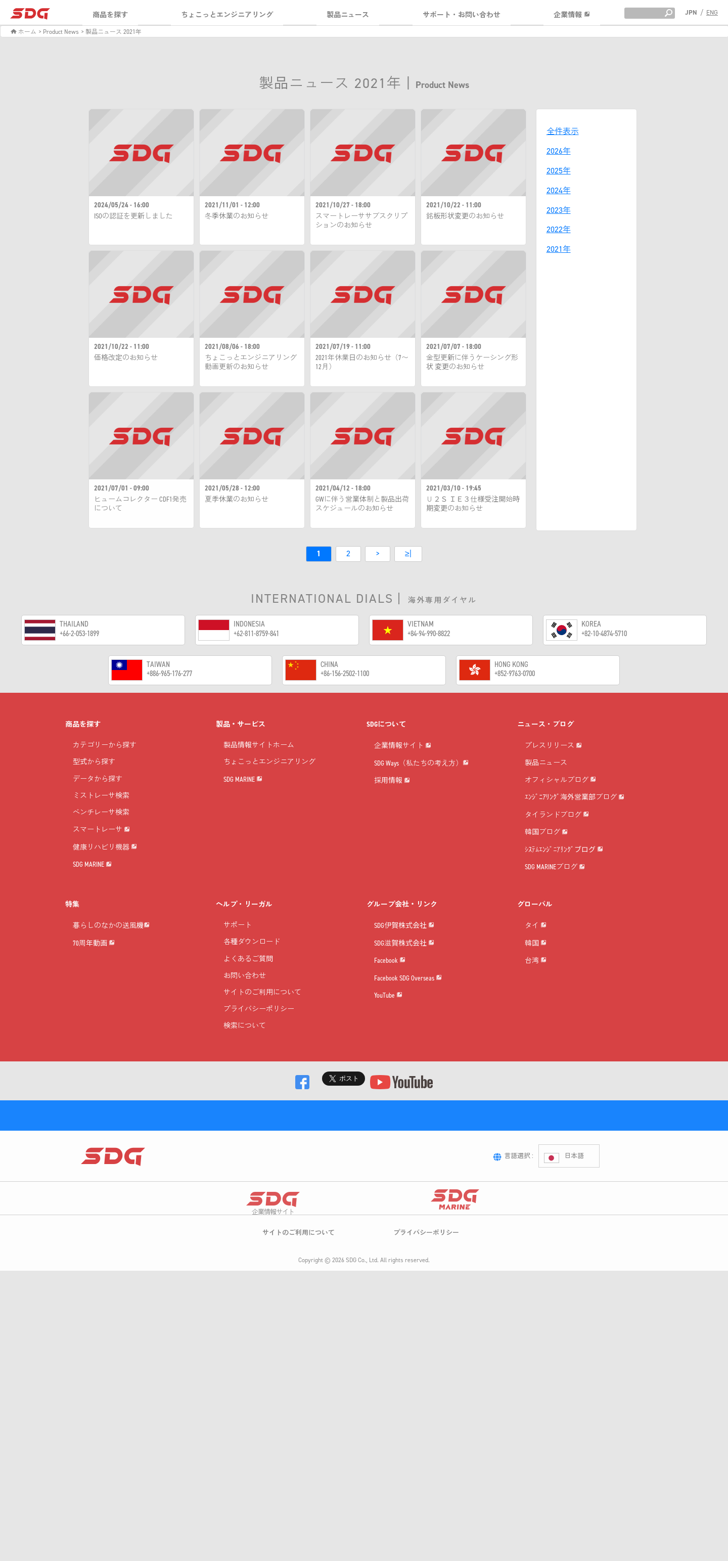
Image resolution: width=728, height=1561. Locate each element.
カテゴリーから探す (104, 746)
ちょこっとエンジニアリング (227, 15)
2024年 (559, 190)
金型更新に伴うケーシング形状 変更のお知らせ (472, 362)
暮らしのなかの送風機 (111, 1044)
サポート (237, 1029)
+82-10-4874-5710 (604, 634)
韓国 (536, 1076)
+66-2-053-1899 (79, 634)
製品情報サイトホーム (258, 746)
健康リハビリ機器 (105, 877)
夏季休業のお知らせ (236, 499)
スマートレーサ (101, 845)
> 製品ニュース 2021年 (111, 32)
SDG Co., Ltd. (362, 1439)
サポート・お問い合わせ (461, 15)
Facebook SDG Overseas (408, 1140)
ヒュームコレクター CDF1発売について (140, 504)
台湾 (536, 1108)
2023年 (559, 210)
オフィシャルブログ (560, 810)
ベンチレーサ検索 (101, 814)
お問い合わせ (244, 1079)
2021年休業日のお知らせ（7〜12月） (361, 362)
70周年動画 (94, 1076)
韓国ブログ (546, 906)
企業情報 (572, 15)
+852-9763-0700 (514, 674)
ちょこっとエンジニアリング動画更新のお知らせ (251, 362)
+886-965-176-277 (169, 674)
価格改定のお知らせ (126, 358)
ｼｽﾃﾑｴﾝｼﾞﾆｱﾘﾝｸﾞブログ (564, 939)
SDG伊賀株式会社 (404, 1044)
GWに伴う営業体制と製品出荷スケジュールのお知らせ (362, 504)
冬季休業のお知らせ (236, 216)
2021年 (559, 249)
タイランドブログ (557, 874)
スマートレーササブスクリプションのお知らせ (361, 221)
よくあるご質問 (248, 1062)
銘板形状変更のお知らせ (465, 216)
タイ (536, 1044)
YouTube (388, 1172)
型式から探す (94, 763)
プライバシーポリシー (258, 1113)
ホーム (23, 32)
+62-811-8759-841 (256, 634)
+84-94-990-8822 (428, 634)
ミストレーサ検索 (101, 797)
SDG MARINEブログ (555, 970)
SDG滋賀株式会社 (404, 1076)
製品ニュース (348, 15)
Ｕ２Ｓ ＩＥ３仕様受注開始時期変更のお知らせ (473, 504)
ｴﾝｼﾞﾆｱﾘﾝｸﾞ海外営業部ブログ (574, 843)
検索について (244, 1130)
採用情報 (392, 825)
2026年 (559, 151)
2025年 (559, 170)
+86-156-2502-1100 (345, 674)
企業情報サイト (402, 761)
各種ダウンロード (251, 1046)
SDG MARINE (92, 909)
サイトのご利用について (262, 1096)
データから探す (97, 780)
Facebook (389, 1108)
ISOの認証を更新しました (133, 216)
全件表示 (563, 131)
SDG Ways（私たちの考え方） (421, 793)
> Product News (58, 32)
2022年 (559, 229)
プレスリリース (553, 761)
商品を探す (110, 15)
